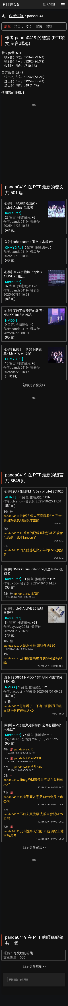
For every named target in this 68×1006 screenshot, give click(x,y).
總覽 (7, 26)
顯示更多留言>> (34, 847)
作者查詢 (16, 16)
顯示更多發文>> (34, 385)
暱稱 (49, 26)
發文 (29, 26)
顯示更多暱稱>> (34, 966)
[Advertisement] (34, 141)
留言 (39, 26)
